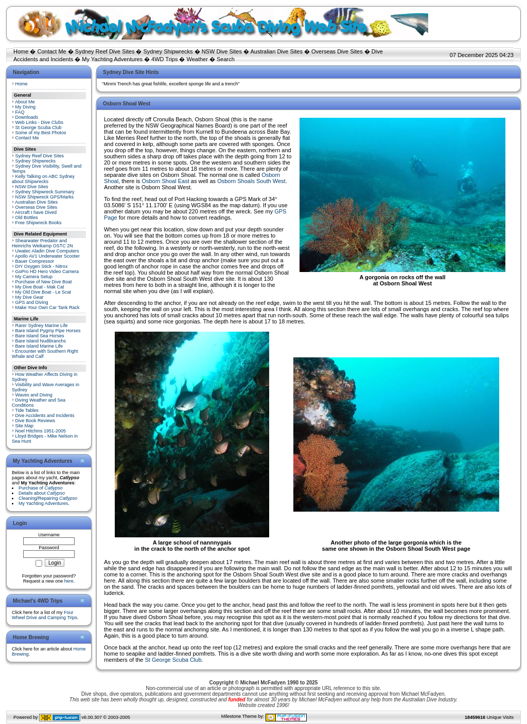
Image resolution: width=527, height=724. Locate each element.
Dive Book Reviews (35, 420)
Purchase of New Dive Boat (43, 281)
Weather (197, 59)
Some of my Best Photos (40, 132)
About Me (25, 101)
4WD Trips (164, 59)
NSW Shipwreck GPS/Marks (44, 197)
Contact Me (51, 51)
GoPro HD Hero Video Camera (47, 271)
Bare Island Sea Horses (39, 335)
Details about (42, 493)
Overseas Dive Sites (337, 51)
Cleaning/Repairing (48, 498)
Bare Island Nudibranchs (40, 340)
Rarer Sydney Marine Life (41, 325)
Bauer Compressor (35, 261)
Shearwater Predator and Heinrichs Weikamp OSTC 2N (42, 243)
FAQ (20, 112)
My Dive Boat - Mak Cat (39, 286)
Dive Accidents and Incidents (45, 415)
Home (20, 51)
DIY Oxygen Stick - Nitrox (41, 266)
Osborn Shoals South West (251, 181)
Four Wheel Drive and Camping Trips (44, 615)
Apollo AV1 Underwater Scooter (47, 256)
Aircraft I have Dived (36, 212)
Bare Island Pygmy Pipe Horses (48, 330)
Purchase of (41, 488)
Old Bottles (26, 217)
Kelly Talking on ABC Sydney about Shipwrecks (43, 179)
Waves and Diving (33, 394)
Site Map (24, 425)
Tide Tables (27, 410)
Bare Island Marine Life (39, 346)
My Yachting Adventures (112, 59)
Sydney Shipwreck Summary (45, 191)
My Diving (25, 107)
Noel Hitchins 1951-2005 (40, 430)
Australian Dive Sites (276, 51)
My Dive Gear (29, 297)
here (69, 581)
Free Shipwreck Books (38, 222)
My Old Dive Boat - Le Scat (43, 292)
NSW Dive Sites (222, 51)
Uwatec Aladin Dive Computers (47, 251)
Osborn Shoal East (165, 181)
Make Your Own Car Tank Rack (47, 307)
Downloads (27, 117)
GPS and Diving (31, 302)
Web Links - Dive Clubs (39, 122)
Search (226, 59)
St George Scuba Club (38, 127)
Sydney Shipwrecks (168, 51)
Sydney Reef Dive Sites (105, 51)
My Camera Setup (34, 276)
